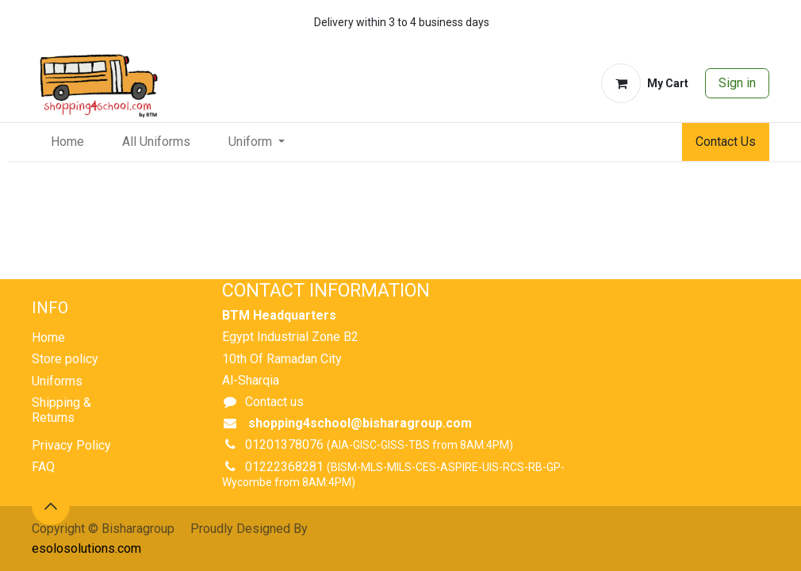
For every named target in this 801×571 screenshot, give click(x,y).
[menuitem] (67, 142)
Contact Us (726, 141)
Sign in (737, 82)
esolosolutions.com (86, 548)
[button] (51, 506)
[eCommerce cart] (645, 83)
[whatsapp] (708, 22)
